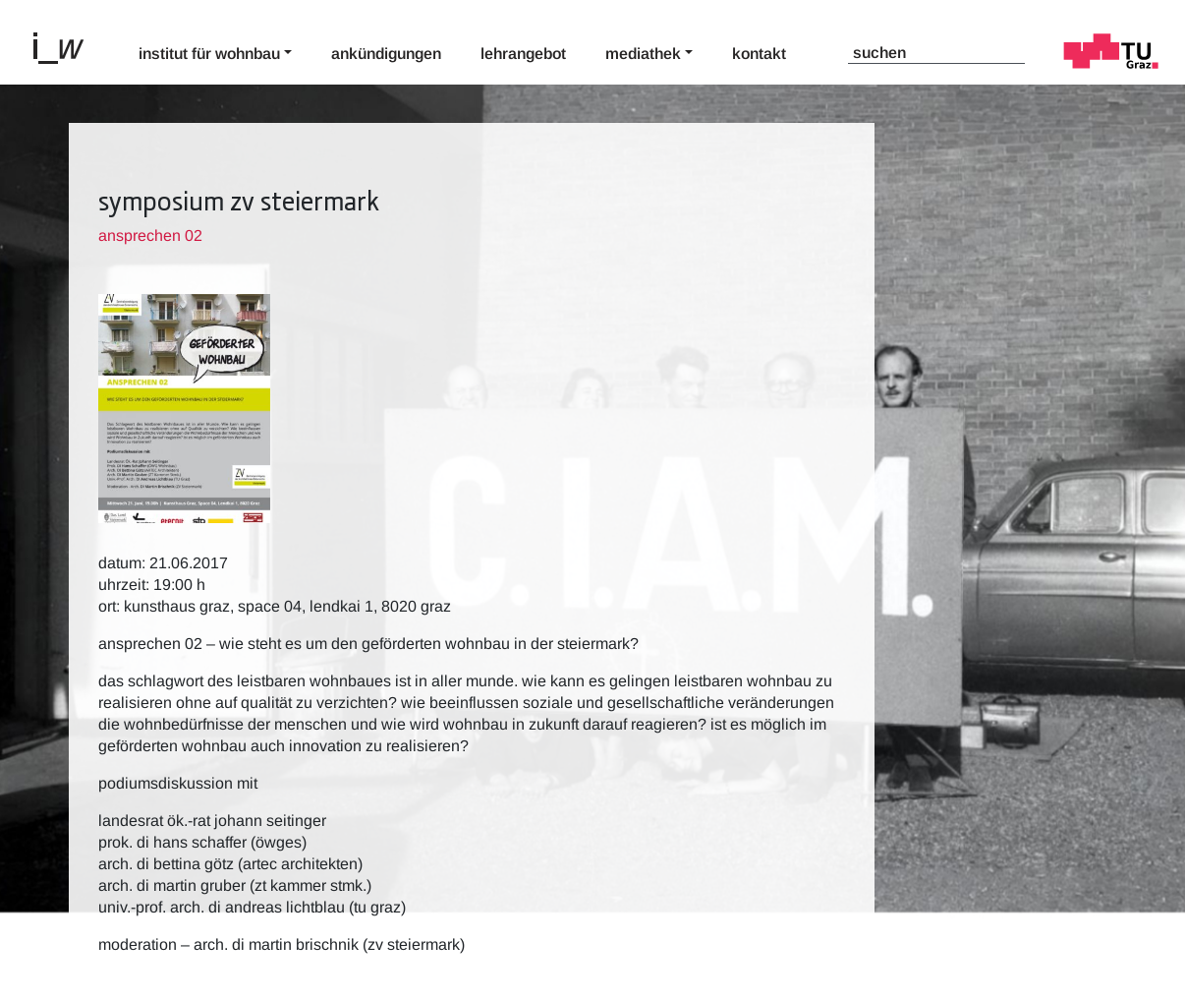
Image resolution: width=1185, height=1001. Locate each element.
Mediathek (643, 53)
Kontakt (759, 53)
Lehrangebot (523, 53)
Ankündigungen (386, 53)
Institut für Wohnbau (209, 53)
